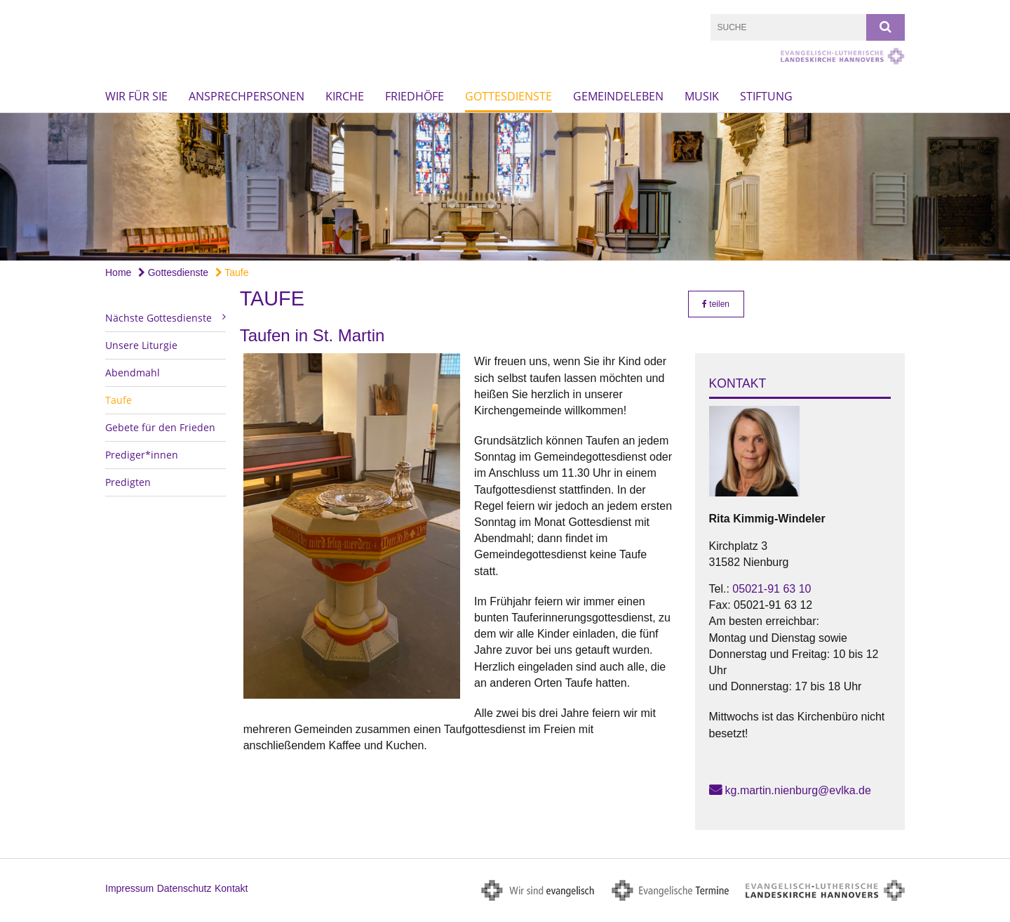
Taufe (232, 272)
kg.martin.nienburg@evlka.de (798, 790)
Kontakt (231, 888)
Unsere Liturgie (141, 345)
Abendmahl (132, 372)
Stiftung (766, 96)
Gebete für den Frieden (160, 427)
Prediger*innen (141, 454)
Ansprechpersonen (246, 96)
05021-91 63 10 (771, 589)
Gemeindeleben (618, 96)
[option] (505, 187)
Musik (702, 96)
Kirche (344, 96)
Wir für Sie (136, 96)
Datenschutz (184, 888)
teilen (715, 304)
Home (118, 272)
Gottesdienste (508, 96)
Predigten (128, 482)
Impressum (129, 888)
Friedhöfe (414, 96)
